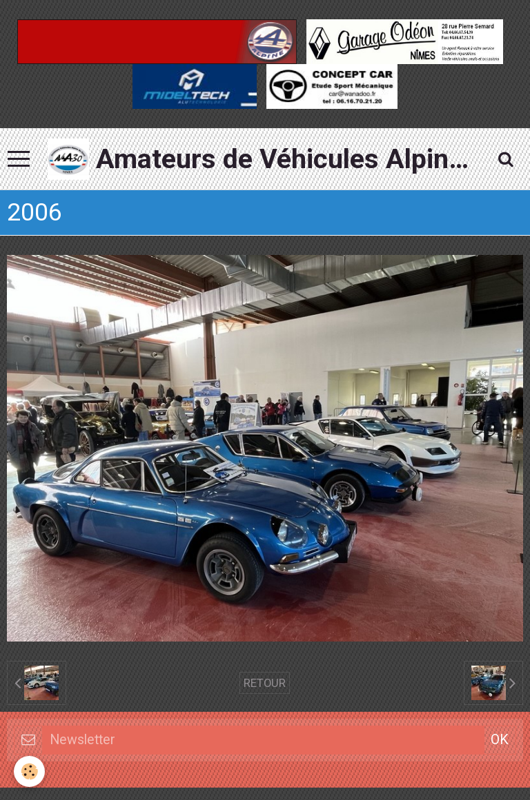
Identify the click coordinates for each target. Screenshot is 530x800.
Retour (265, 683)
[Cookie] (29, 771)
